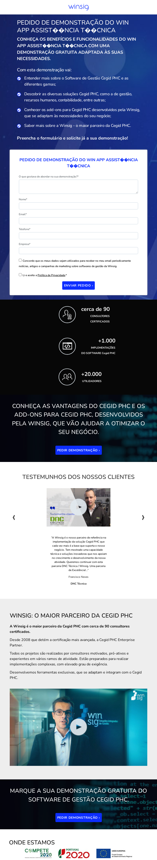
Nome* (23, 199)
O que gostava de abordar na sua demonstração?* (48, 176)
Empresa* (24, 244)
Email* (23, 214)
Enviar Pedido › (78, 285)
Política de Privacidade (51, 275)
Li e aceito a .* (45, 275)
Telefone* (24, 229)
